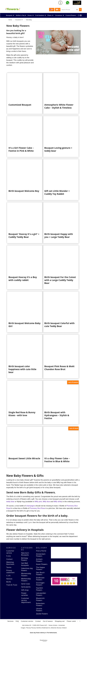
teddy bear (10, 536)
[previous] (79, 15)
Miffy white (58, 536)
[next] (81, 15)
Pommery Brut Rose (37, 542)
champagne (30, 540)
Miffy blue (46, 536)
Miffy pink (38, 536)
